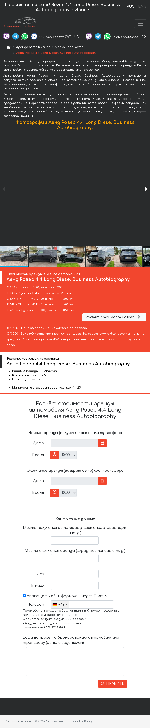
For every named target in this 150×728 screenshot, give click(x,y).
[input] (75, 443)
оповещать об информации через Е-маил (65, 596)
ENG (142, 7)
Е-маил (37, 586)
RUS (130, 7)
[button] (146, 189)
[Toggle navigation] (140, 23)
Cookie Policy (83, 721)
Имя (40, 574)
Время (38, 455)
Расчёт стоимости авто (113, 317)
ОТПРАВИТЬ (113, 684)
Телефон (36, 605)
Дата (38, 443)
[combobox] (60, 604)
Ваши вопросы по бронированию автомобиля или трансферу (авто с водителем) (71, 640)
